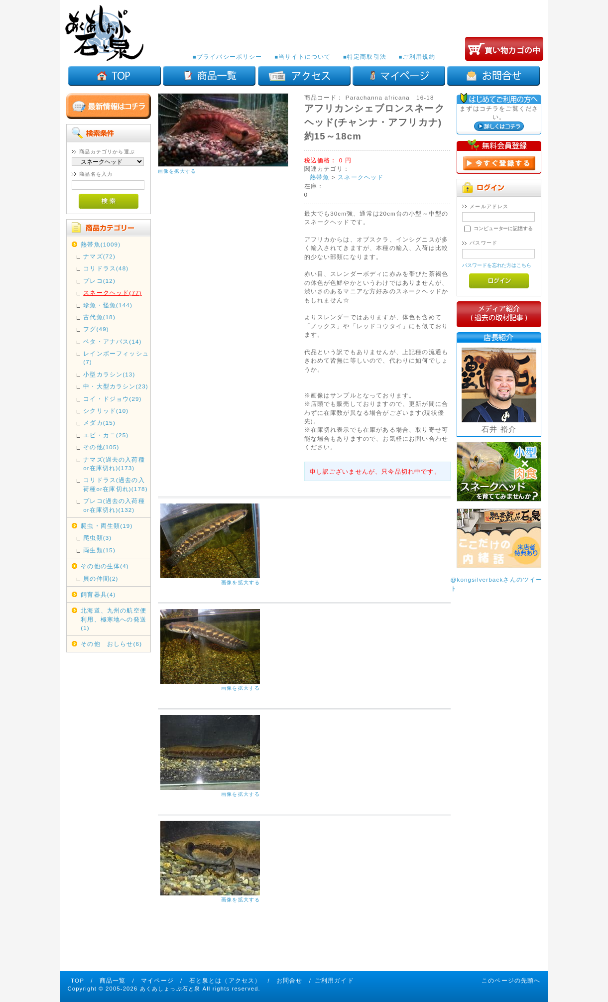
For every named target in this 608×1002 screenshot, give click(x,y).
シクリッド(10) (105, 410)
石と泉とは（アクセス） (225, 980)
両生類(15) (99, 550)
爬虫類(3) (97, 537)
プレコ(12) (99, 280)
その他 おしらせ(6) (111, 643)
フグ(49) (96, 329)
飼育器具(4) (98, 594)
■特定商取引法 (364, 56)
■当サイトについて (302, 56)
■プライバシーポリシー (227, 56)
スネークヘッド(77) (112, 292)
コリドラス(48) (105, 268)
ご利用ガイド (334, 980)
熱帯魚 (319, 177)
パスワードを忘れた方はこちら (496, 265)
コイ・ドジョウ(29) (112, 398)
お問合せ (289, 980)
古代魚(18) (99, 317)
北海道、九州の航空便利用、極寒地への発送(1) (113, 619)
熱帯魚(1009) (101, 244)
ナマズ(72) (99, 256)
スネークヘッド (360, 177)
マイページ (157, 980)
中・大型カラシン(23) (115, 386)
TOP (77, 980)
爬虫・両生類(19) (106, 525)
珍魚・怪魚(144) (107, 305)
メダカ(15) (99, 422)
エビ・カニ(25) (105, 435)
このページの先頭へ (511, 980)
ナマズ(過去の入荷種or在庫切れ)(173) (113, 463)
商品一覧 (113, 980)
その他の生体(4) (105, 566)
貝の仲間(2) (100, 578)
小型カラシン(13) (109, 374)
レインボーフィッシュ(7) (116, 357)
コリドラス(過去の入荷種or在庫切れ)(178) (115, 484)
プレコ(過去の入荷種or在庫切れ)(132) (113, 505)
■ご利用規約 (416, 56)
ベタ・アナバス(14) (112, 341)
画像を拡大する (177, 171)
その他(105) (101, 447)
